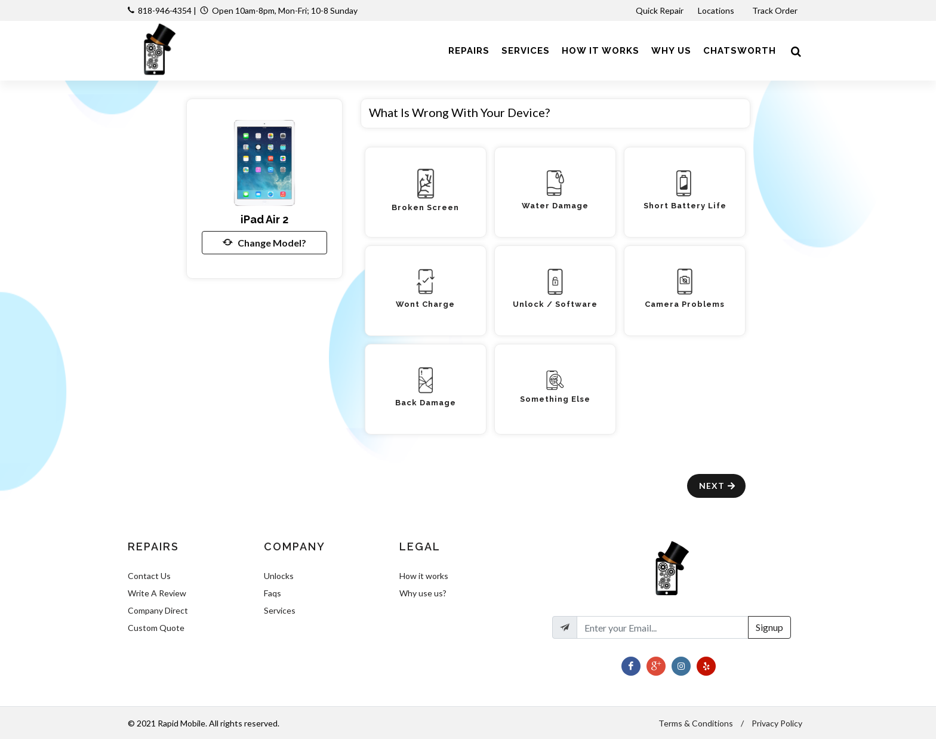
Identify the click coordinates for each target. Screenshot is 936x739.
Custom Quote (156, 628)
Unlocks (279, 576)
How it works (423, 576)
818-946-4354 (165, 10)
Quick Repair (659, 10)
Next (718, 486)
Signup (769, 627)
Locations (717, 10)
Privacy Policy (777, 723)
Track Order (775, 10)
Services (279, 610)
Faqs (272, 593)
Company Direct (158, 610)
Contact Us (149, 576)
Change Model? (264, 242)
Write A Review (157, 593)
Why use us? (423, 593)
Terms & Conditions (695, 723)
